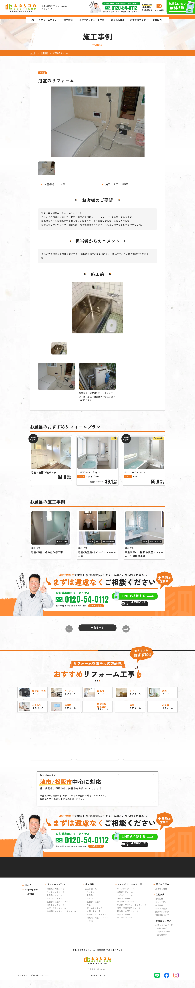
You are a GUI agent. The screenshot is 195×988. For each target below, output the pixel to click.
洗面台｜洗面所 (94, 909)
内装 (89, 912)
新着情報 (159, 913)
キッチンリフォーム (55, 899)
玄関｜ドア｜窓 (94, 919)
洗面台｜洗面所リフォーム (58, 909)
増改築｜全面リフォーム (128, 919)
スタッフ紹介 (161, 910)
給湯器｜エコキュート (96, 922)
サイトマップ (21, 983)
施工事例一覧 (91, 896)
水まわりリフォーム (55, 912)
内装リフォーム (124, 922)
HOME (27, 892)
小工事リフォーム (125, 925)
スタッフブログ (164, 939)
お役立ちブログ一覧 (164, 933)
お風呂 (90, 903)
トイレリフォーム (54, 906)
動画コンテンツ (162, 919)
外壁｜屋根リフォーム (56, 916)
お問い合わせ (31, 897)
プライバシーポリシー (40, 983)
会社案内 (159, 906)
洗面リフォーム (124, 906)
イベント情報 (161, 916)
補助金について (162, 922)
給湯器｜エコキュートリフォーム (61, 919)
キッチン (91, 899)
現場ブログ (162, 936)
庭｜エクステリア (95, 916)
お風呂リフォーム (54, 903)
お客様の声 (162, 942)
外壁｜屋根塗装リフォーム (129, 916)
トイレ (90, 906)
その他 (90, 928)
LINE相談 (29, 901)
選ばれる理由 (161, 896)
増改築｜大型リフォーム (57, 896)
